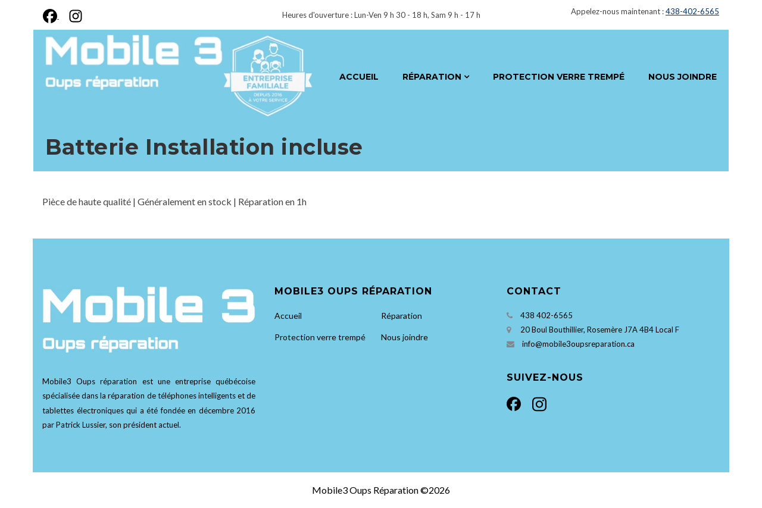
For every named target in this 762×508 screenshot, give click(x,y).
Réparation (431, 76)
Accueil (359, 76)
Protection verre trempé (558, 76)
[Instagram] (73, 14)
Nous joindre (682, 76)
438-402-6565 (692, 11)
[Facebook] (53, 14)
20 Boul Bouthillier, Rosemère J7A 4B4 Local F (599, 329)
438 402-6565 (546, 315)
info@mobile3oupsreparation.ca (578, 344)
